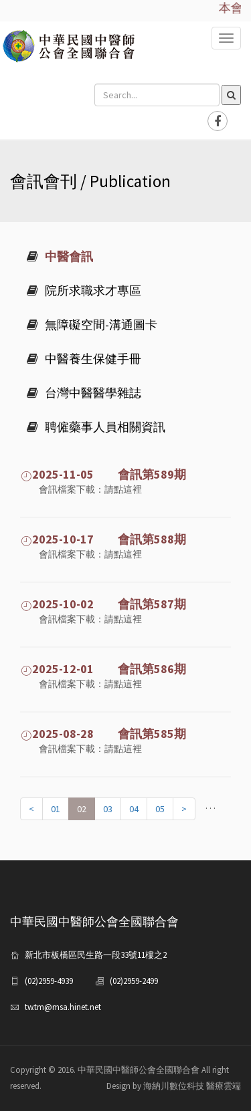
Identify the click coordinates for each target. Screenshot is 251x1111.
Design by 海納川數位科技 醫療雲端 (173, 1086)
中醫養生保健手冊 (84, 358)
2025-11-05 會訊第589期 (103, 474)
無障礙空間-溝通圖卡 (92, 324)
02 (81, 809)
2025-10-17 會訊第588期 (103, 539)
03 (107, 809)
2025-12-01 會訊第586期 (103, 668)
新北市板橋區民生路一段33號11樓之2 (96, 955)
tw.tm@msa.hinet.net (63, 1007)
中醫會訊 (60, 256)
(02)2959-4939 (49, 981)
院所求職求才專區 (84, 290)
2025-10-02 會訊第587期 (103, 604)
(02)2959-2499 (134, 981)
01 (55, 809)
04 (134, 809)
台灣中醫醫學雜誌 (84, 392)
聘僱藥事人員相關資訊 (96, 427)
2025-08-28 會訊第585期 (103, 733)
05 (160, 809)
